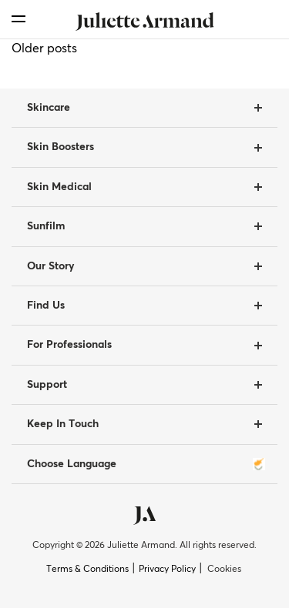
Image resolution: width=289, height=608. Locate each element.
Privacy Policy (167, 569)
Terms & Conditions (87, 569)
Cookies (224, 569)
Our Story (51, 266)
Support (47, 384)
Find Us (46, 305)
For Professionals (69, 344)
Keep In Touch (63, 424)
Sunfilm (46, 226)
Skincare (48, 107)
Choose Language (146, 464)
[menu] (18, 19)
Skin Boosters (60, 147)
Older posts (44, 48)
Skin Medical (59, 187)
